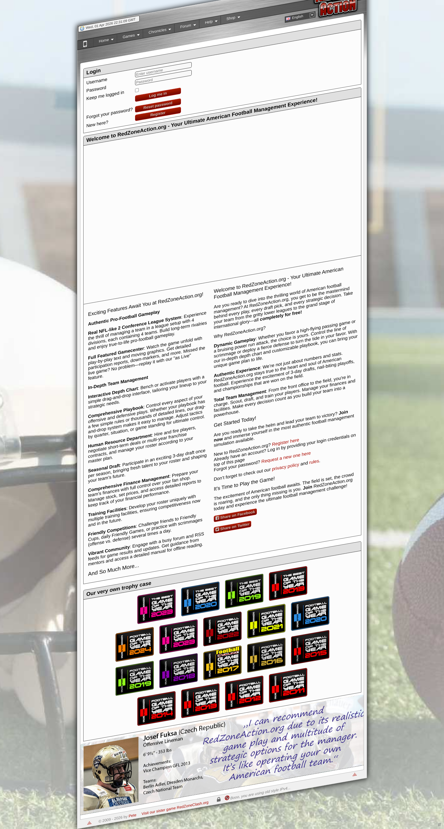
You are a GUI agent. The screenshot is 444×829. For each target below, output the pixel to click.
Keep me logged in (105, 95)
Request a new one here (286, 457)
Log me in (158, 94)
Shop (230, 19)
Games (128, 37)
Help (208, 23)
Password (96, 89)
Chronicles (157, 32)
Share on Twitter (232, 527)
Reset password (158, 105)
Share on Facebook (235, 514)
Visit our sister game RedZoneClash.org (175, 808)
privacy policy (285, 466)
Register (157, 113)
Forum (185, 27)
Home (103, 42)
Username (96, 81)
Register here (285, 442)
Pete (132, 815)
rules (314, 461)
